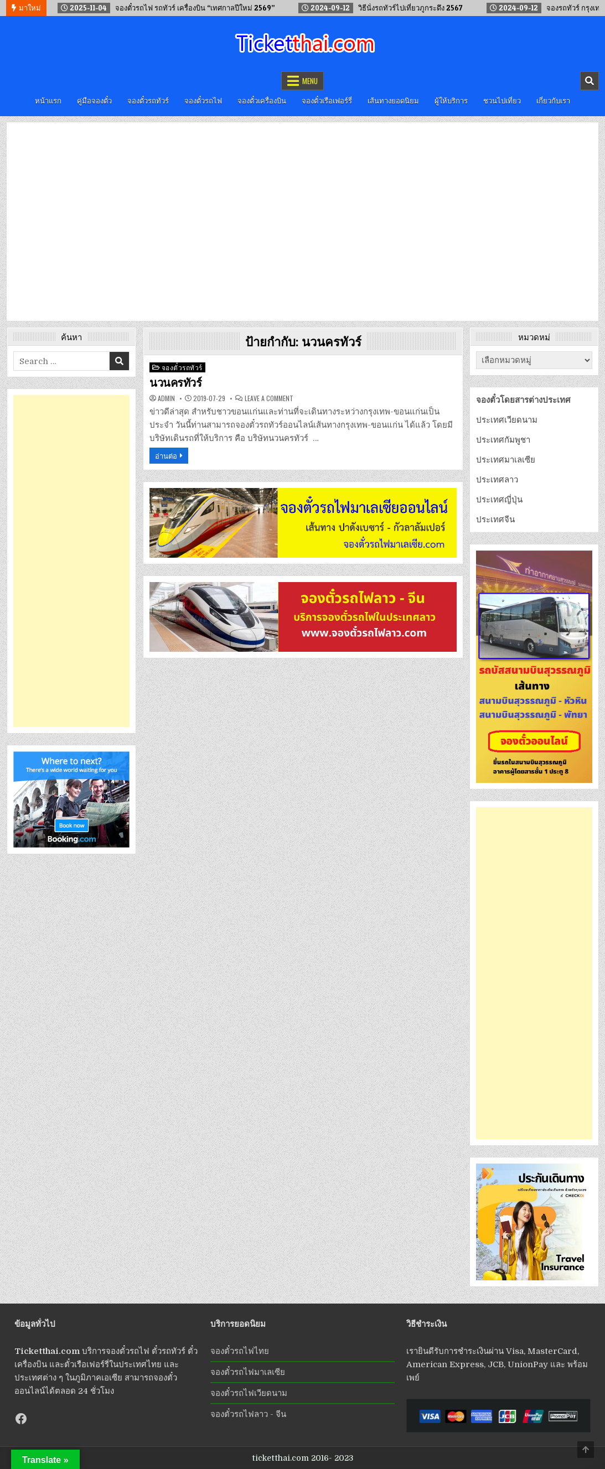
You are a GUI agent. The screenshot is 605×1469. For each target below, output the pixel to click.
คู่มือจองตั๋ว (94, 100)
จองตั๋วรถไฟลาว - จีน (248, 1414)
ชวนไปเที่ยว (502, 100)
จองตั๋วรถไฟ (203, 100)
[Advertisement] (71, 561)
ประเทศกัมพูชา (503, 440)
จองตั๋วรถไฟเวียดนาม (248, 1393)
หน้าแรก (48, 100)
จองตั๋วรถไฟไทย (239, 1351)
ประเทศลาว (497, 480)
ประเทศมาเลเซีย (505, 460)
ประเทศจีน (495, 520)
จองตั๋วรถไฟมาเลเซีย (247, 1372)
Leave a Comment (269, 398)
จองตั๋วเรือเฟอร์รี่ (327, 100)
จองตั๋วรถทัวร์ (148, 100)
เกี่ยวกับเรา (553, 100)
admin (166, 398)
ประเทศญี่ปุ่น (499, 500)
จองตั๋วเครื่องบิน (261, 100)
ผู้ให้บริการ (451, 100)
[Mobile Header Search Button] (589, 80)
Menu (310, 80)
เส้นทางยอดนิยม (393, 100)
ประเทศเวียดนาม (506, 420)
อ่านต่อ (166, 455)
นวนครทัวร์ (175, 383)
